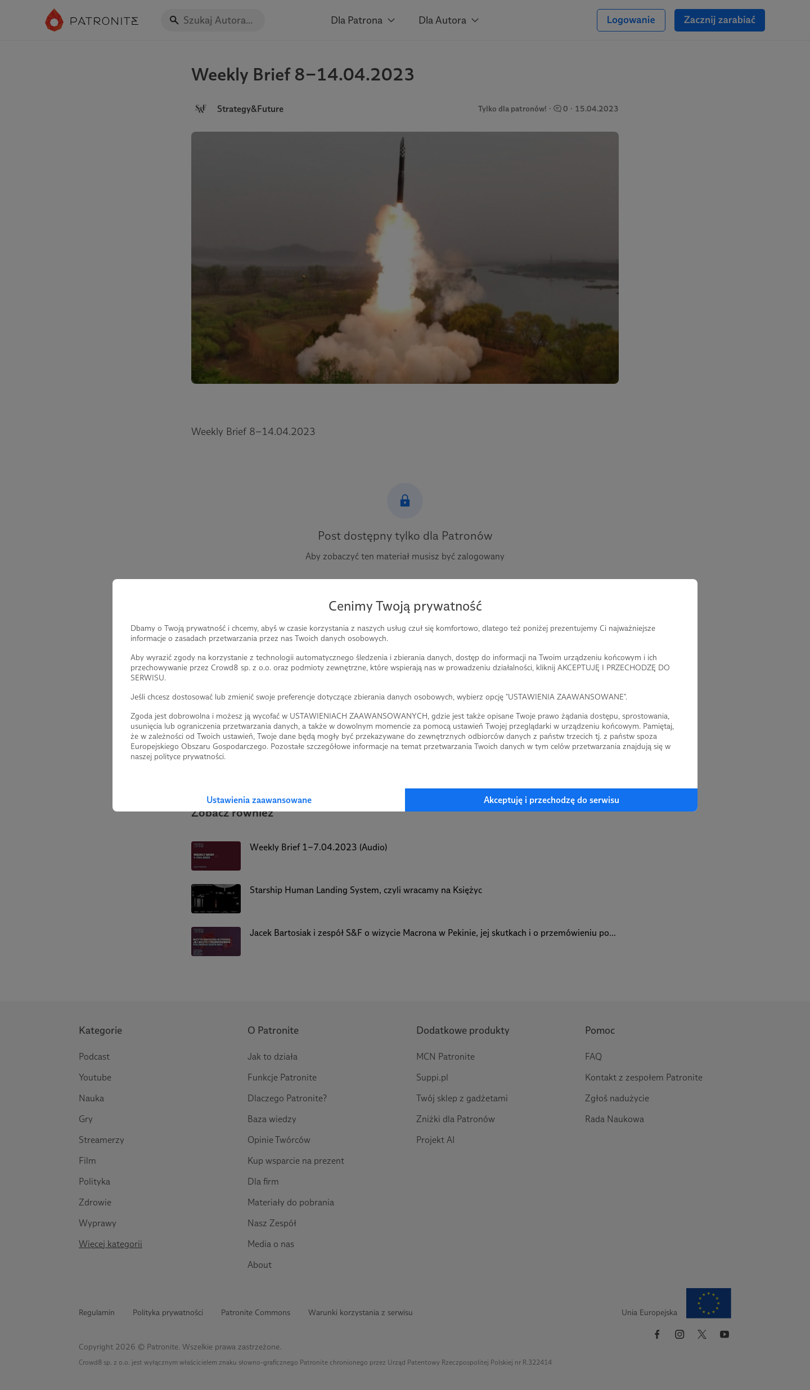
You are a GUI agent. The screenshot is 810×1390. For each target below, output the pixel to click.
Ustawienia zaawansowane (259, 800)
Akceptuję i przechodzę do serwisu (551, 800)
